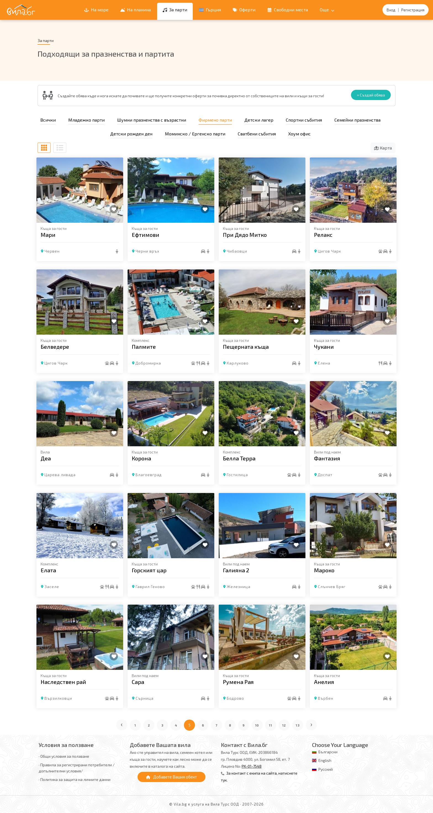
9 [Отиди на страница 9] (243, 725)
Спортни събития (304, 119)
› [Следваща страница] (311, 724)
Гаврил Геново (150, 586)
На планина (135, 9)
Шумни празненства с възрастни (151, 119)
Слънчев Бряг (331, 586)
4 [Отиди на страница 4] (176, 725)
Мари (48, 234)
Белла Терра (239, 458)
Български (327, 751)
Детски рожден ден (131, 133)
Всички (48, 119)
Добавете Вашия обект (171, 776)
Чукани (324, 346)
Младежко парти (86, 119)
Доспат (325, 474)
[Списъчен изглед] (59, 148)
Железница (238, 586)
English (324, 760)
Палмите (144, 346)
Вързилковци (58, 698)
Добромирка (148, 362)
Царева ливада (60, 474)
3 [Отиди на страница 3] (162, 725)
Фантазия (327, 458)
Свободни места (287, 9)
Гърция (210, 9)
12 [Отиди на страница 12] (284, 725)
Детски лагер (258, 119)
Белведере (55, 346)
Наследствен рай (63, 681)
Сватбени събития (257, 133)
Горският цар (149, 570)
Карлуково (238, 362)
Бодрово (235, 698)
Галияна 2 (236, 570)
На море (96, 9)
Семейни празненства (357, 119)
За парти (175, 9)
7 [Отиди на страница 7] (217, 725)
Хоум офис (299, 133)
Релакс (323, 234)
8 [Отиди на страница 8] (230, 725)
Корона (141, 458)
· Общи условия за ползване (64, 756)
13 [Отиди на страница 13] (298, 725)
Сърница (145, 698)
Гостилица (237, 474)
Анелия (324, 681)
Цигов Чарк (329, 251)
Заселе (51, 586)
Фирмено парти (215, 119)
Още (327, 9)
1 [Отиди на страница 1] (135, 725)
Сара (138, 681)
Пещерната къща (246, 346)
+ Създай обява (371, 95)
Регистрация (412, 9)
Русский (325, 769)
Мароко (324, 570)
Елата (48, 570)
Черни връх (147, 251)
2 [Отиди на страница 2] (149, 725)
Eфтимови (145, 234)
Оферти (244, 9)
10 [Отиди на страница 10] (257, 725)
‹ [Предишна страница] (122, 724)
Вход (391, 9)
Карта (383, 147)
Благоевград (149, 474)
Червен (52, 251)
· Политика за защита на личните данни (74, 779)
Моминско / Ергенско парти (195, 133)
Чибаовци (237, 251)
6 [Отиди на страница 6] (203, 725)
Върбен (325, 698)
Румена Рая (238, 681)
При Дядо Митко (245, 234)
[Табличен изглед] (44, 148)
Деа (46, 458)
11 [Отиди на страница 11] (270, 725)
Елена (324, 362)
